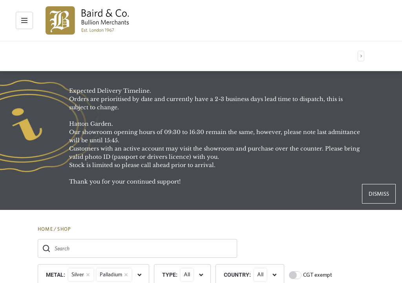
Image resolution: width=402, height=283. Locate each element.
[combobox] (137, 248)
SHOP (64, 229)
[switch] (295, 275)
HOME (45, 229)
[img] (87, 20)
